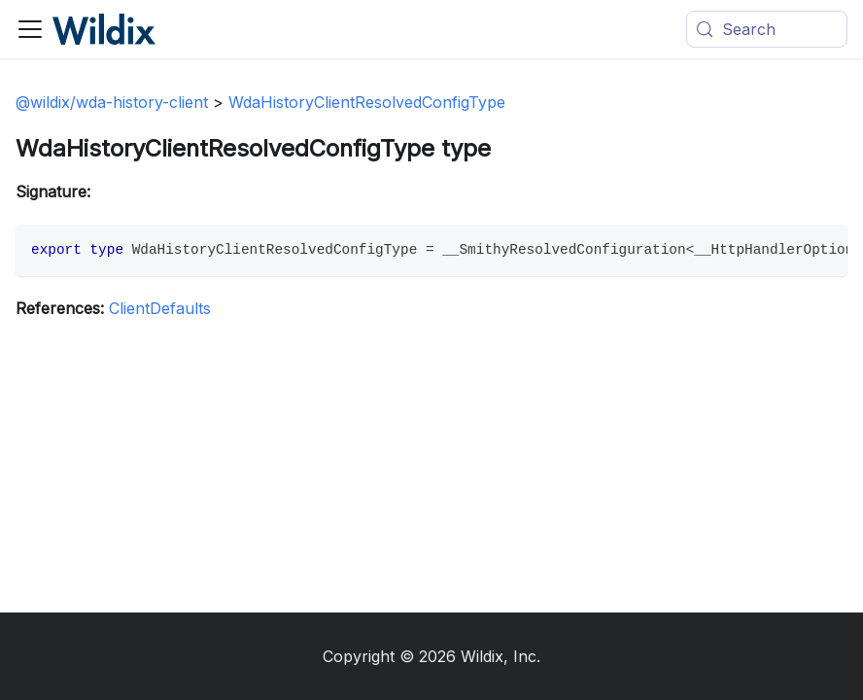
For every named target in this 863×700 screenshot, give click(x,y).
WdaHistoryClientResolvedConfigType (366, 102)
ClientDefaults (160, 308)
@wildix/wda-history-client (112, 102)
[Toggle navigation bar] (30, 29)
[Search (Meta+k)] (766, 29)
